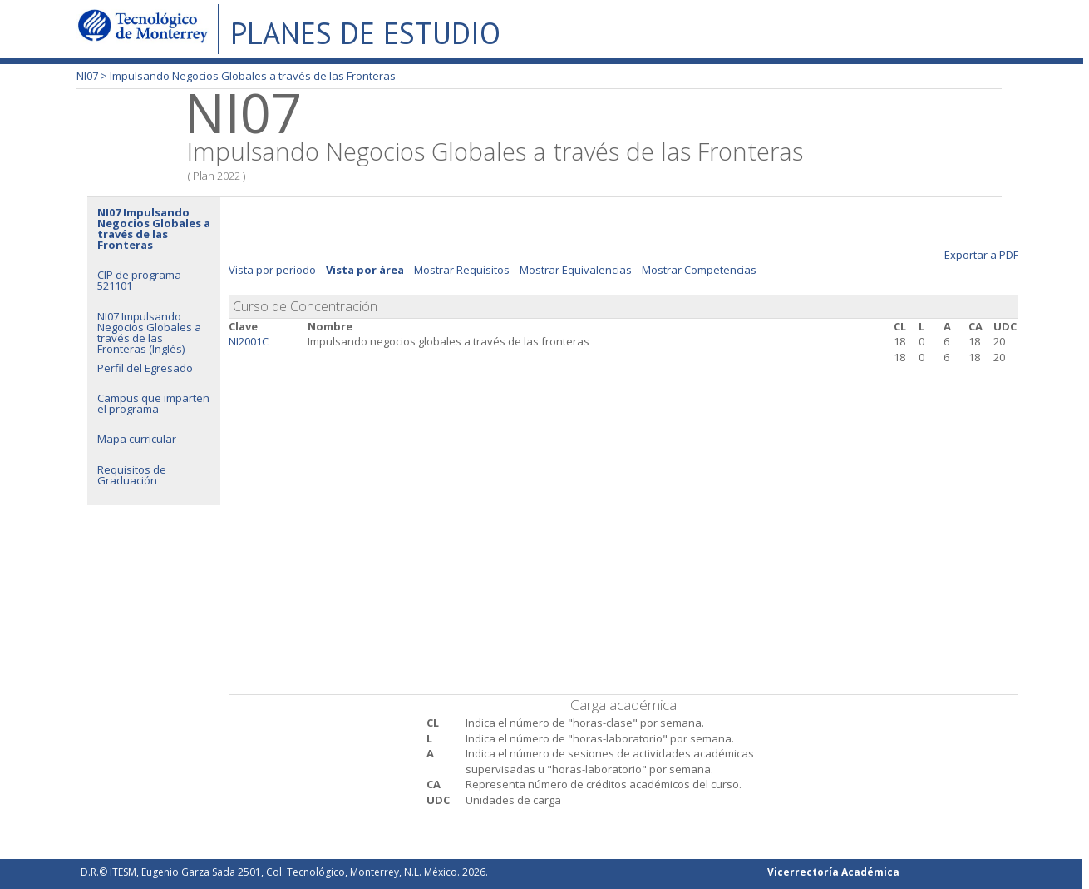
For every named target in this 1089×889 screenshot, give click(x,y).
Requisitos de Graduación (131, 475)
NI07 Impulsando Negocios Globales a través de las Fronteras (153, 228)
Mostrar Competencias (699, 269)
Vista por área (365, 269)
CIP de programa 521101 (139, 280)
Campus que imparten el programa (153, 403)
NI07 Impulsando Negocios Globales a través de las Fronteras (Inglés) (149, 332)
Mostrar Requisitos (462, 269)
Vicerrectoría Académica (833, 872)
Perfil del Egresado (145, 367)
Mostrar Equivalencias (576, 269)
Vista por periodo (272, 269)
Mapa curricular (136, 438)
